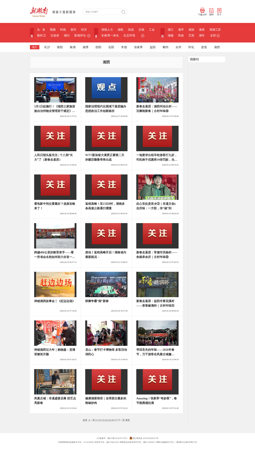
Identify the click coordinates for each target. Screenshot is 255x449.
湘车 (202, 35)
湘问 (67, 35)
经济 (84, 29)
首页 (85, 420)
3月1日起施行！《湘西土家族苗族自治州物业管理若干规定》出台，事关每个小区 (54, 111)
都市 (73, 29)
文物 (141, 29)
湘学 (181, 29)
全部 (214, 35)
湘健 (171, 35)
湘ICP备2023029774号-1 (117, 438)
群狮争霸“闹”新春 (97, 301)
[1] (96, 420)
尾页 (127, 420)
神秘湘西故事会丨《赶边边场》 (54, 301)
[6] (112, 420)
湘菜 (202, 29)
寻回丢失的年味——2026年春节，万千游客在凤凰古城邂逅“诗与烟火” (155, 354)
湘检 (120, 29)
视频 (53, 29)
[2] (100, 420)
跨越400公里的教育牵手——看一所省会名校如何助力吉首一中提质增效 (54, 257)
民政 (181, 35)
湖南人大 (107, 29)
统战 (131, 29)
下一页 (121, 420)
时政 (63, 29)
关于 (219, 12)
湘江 (171, 29)
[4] (106, 420)
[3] (103, 420)
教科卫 (41, 35)
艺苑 (191, 35)
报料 (211, 12)
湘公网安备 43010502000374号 (143, 438)
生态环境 (129, 35)
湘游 (191, 29)
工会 (152, 29)
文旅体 (54, 35)
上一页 (91, 420)
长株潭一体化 (110, 35)
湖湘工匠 (215, 29)
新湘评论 (80, 35)
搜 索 (124, 12)
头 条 (41, 29)
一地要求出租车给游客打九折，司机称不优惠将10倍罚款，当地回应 (156, 159)
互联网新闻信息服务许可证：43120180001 (76, 442)
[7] (116, 420)
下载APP (202, 12)
